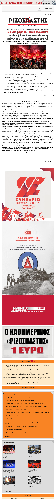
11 (53, 95)
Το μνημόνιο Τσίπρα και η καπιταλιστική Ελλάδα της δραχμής (21, 426)
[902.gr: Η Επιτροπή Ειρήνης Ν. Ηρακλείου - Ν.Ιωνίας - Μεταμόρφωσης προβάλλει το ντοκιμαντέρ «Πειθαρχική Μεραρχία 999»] (3, 382)
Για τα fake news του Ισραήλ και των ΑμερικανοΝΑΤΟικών (20, 400)
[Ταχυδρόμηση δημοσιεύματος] (48, 98)
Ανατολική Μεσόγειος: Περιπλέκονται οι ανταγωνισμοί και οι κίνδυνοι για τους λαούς (27, 415)
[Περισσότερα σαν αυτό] (43, 98)
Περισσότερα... (6, 436)
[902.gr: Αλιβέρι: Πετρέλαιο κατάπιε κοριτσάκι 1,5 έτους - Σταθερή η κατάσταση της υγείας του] (3, 369)
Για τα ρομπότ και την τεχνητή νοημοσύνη (16, 432)
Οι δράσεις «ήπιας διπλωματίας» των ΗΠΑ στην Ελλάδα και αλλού (22, 397)
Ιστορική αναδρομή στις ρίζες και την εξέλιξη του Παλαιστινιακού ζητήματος (24, 403)
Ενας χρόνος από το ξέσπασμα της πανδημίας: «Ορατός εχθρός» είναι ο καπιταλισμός (27, 406)
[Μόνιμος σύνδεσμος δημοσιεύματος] (39, 98)
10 (48, 95)
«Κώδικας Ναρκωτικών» (12, 418)
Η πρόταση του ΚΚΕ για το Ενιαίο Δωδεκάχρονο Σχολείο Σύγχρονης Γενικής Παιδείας (27, 412)
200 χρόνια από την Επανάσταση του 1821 (17, 409)
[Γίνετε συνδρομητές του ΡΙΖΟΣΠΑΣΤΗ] (28, 2)
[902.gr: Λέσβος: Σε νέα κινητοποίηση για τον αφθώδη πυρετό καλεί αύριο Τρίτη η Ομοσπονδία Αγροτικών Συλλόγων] (3, 365)
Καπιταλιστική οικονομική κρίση (14, 429)
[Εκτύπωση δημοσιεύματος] (52, 98)
